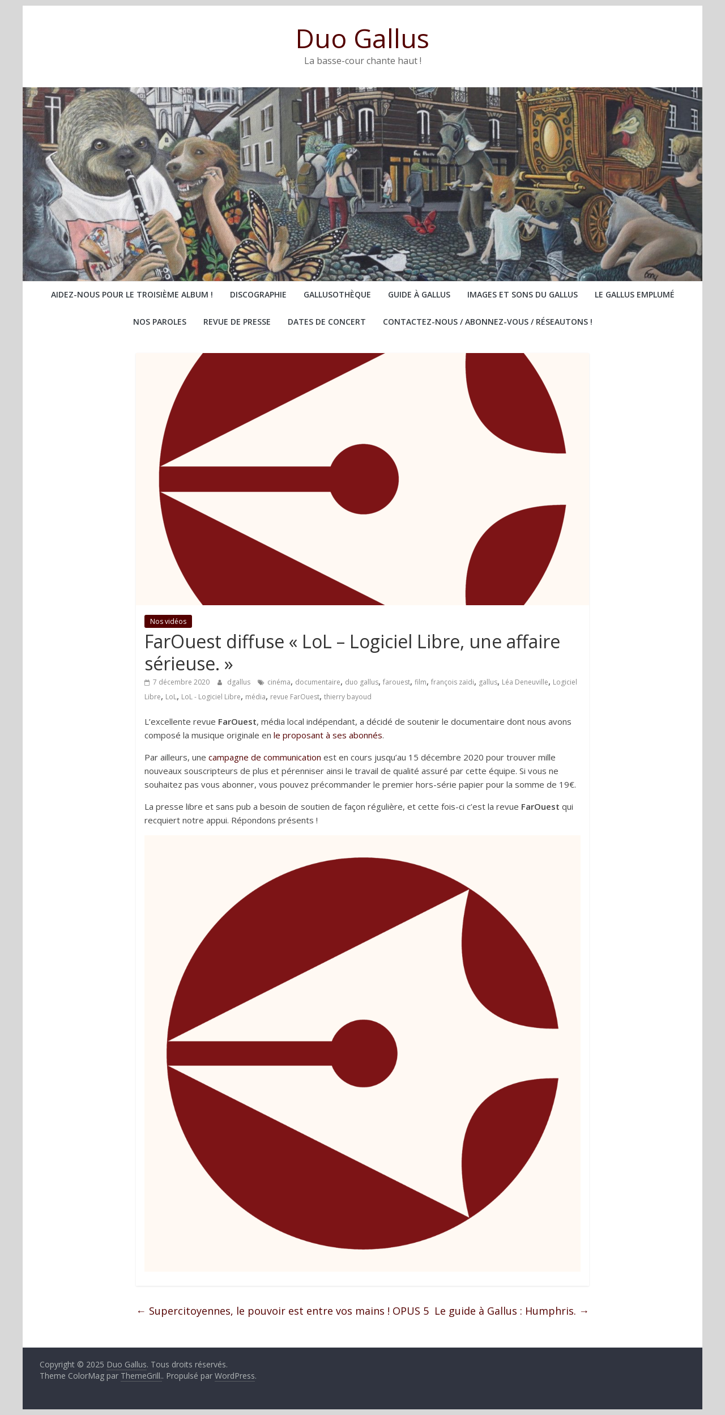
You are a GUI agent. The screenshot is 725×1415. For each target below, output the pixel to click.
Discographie (258, 294)
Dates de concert (327, 321)
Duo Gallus (362, 38)
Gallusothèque (337, 294)
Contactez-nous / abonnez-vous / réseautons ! (487, 321)
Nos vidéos (168, 621)
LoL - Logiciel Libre (211, 697)
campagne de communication (264, 757)
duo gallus (361, 682)
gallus (488, 682)
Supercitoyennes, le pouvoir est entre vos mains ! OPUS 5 (282, 1311)
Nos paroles (159, 321)
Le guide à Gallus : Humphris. (511, 1311)
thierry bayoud (348, 697)
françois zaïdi (452, 682)
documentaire (317, 682)
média (255, 697)
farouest (396, 682)
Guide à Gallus (419, 294)
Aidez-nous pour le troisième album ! (132, 294)
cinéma (279, 682)
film (421, 682)
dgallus (239, 682)
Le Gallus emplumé (635, 294)
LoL (171, 697)
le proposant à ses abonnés (328, 735)
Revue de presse (237, 321)
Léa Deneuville (525, 682)
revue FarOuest (294, 697)
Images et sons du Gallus (522, 294)
